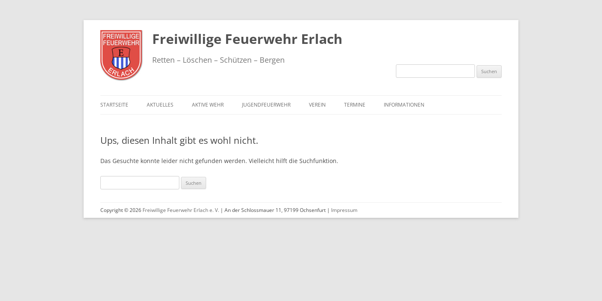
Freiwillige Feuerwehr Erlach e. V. (181, 210)
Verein (317, 104)
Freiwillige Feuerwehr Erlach (247, 38)
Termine (354, 104)
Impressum (344, 210)
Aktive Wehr (208, 104)
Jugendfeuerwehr (266, 104)
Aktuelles (160, 104)
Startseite (114, 104)
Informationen (404, 104)
